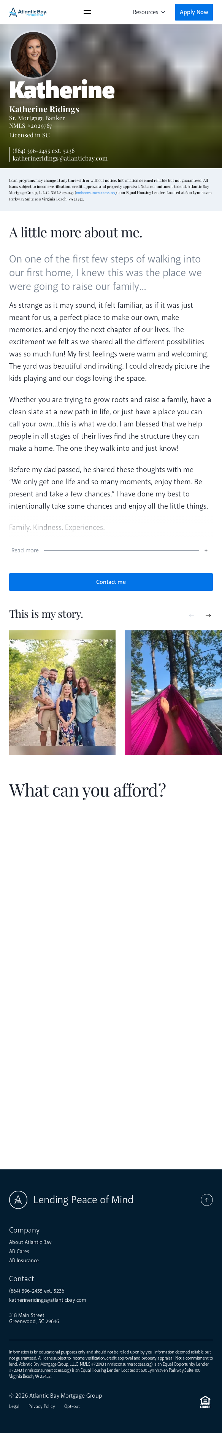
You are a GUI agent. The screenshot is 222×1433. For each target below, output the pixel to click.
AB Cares (19, 1252)
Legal (14, 1406)
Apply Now (194, 12)
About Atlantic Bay (30, 1242)
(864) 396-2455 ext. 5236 (44, 150)
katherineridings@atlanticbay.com (60, 158)
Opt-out (72, 1406)
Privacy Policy (42, 1406)
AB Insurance (24, 1261)
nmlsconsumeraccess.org (96, 193)
